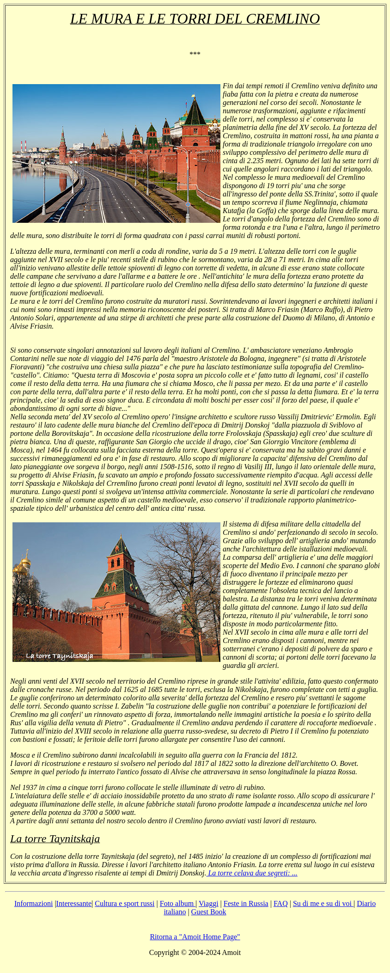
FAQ (281, 903)
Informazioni (33, 903)
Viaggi (209, 903)
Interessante (73, 903)
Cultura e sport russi (124, 903)
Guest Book (208, 912)
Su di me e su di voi (323, 903)
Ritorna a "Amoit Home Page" (195, 937)
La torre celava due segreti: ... (251, 873)
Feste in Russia (246, 903)
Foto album (177, 903)
